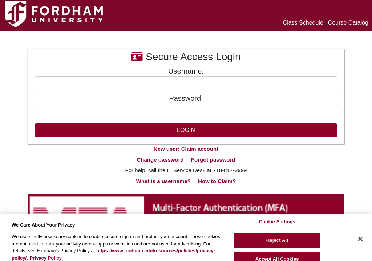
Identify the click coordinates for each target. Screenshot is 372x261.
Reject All (277, 243)
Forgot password (213, 160)
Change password (160, 160)
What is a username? (163, 181)
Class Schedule (303, 23)
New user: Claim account (186, 149)
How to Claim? (217, 181)
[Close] (360, 242)
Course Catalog (348, 23)
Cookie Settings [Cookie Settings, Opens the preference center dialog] (277, 225)
